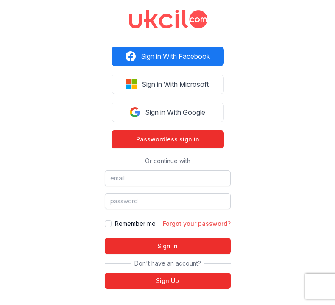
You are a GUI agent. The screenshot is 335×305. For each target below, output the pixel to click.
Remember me (135, 223)
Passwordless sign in (167, 139)
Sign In (167, 246)
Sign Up (167, 280)
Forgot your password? (197, 223)
